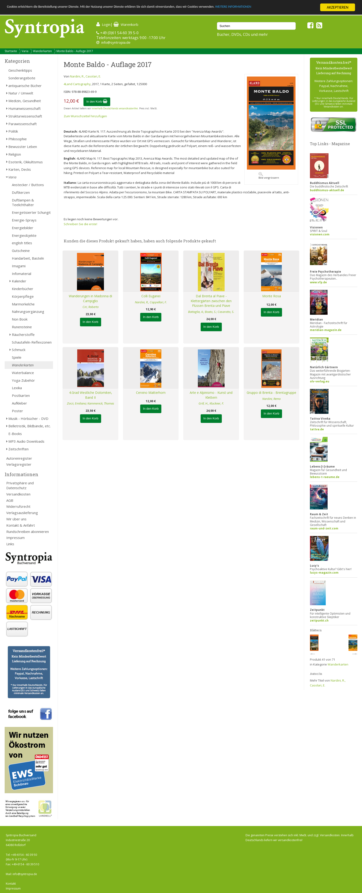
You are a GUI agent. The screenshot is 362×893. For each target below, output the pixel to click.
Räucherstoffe (23, 334)
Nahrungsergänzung (28, 311)
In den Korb (96, 101)
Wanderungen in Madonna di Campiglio (90, 298)
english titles (22, 243)
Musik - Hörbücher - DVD (28, 418)
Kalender (19, 281)
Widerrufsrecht (18, 506)
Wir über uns (16, 519)
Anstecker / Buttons (28, 184)
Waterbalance (23, 372)
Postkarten (21, 395)
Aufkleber (19, 403)
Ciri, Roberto (91, 307)
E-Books (15, 433)
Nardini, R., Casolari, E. (85, 76)
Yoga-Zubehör (23, 380)
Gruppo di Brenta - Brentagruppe (271, 392)
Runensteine (22, 326)
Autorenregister (19, 458)
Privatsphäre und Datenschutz (20, 485)
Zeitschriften (18, 449)
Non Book (19, 319)
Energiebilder (22, 227)
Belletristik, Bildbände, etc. (29, 426)
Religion (14, 154)
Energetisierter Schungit (31, 212)
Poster (17, 410)
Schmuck (18, 349)
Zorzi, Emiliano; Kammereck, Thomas (90, 403)
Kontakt (11, 884)
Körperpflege (23, 296)
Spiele (16, 357)
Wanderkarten (42, 51)
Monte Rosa (271, 296)
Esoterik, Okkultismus (25, 162)
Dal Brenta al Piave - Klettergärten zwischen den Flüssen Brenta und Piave (211, 301)
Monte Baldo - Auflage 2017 (74, 51)
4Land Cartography (77, 84)
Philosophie (17, 139)
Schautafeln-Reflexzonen (32, 342)
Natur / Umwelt (20, 93)
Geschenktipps (20, 70)
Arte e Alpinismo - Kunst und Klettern (211, 395)
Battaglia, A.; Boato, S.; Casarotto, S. (211, 312)
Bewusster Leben (22, 146)
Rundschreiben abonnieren (27, 531)
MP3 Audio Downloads (26, 441)
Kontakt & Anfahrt (20, 525)
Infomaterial (21, 273)
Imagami (19, 266)
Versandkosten (18, 494)
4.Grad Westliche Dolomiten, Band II (90, 395)
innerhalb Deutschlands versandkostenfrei (115, 108)
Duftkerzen (21, 192)
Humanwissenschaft (24, 108)
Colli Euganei (150, 296)
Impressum (15, 537)
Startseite (11, 51)
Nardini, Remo (271, 399)
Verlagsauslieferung (22, 512)
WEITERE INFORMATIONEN (279, 7)
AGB (9, 500)
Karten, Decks (19, 169)
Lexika (17, 387)
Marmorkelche (23, 304)
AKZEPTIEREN (337, 7)
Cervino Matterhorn (151, 392)
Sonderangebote (21, 78)
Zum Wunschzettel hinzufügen (85, 116)
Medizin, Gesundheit (24, 100)
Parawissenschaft (22, 123)
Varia (25, 51)
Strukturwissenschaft (25, 116)
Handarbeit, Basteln (28, 258)
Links (10, 544)
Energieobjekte (24, 235)
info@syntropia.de (115, 42)
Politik (13, 131)
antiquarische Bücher (25, 85)
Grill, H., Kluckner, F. (211, 403)
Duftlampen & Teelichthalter (23, 202)
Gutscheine (21, 250)
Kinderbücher (22, 288)
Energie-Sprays (24, 220)
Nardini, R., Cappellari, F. (151, 302)
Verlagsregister (18, 464)
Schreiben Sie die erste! (80, 224)
